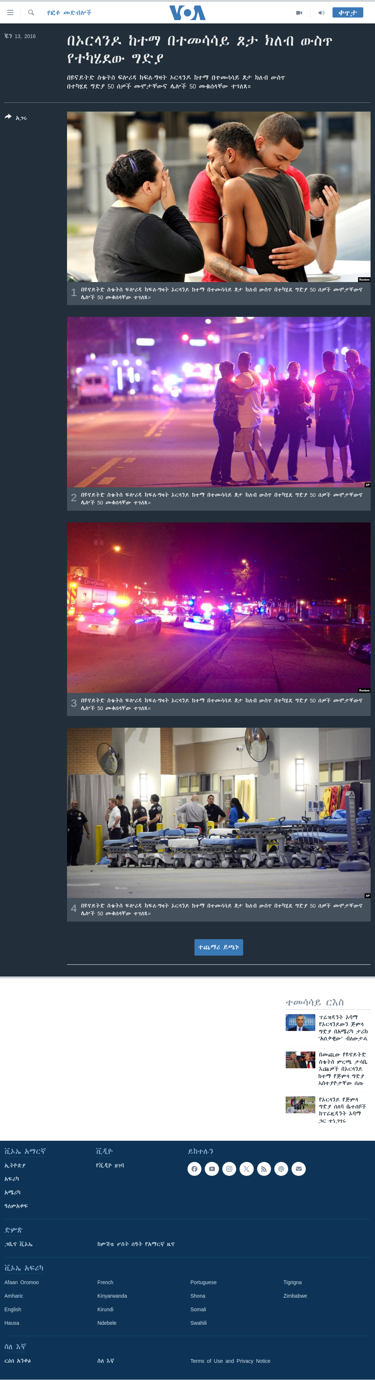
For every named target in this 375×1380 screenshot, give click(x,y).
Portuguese (203, 1282)
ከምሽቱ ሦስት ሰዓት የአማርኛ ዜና (136, 1244)
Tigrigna (292, 1282)
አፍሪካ (11, 1179)
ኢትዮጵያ (15, 1165)
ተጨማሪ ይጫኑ (218, 947)
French (105, 1282)
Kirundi (105, 1309)
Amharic (13, 1296)
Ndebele (106, 1323)
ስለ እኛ (105, 1361)
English (12, 1309)
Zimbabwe (295, 1296)
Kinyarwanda (112, 1296)
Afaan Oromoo (21, 1282)
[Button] (16, 119)
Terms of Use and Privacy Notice (230, 1361)
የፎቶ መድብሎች (69, 12)
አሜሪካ (12, 1192)
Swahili (198, 1323)
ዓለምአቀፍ (16, 1206)
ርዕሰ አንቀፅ (17, 1361)
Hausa (11, 1323)
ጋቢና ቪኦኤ (18, 1244)
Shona (197, 1296)
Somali (198, 1309)
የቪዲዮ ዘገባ (110, 1165)
